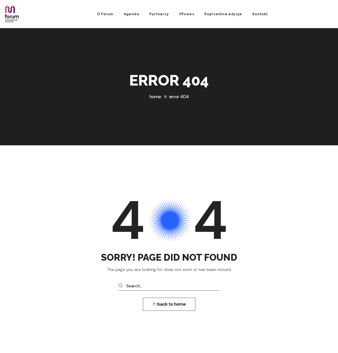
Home (155, 97)
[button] (169, 304)
